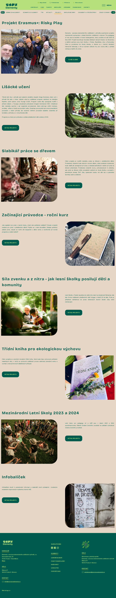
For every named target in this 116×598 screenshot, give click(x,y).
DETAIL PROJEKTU (11, 128)
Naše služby (57, 7)
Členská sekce (77, 7)
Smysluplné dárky (69, 12)
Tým (42, 12)
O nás (42, 7)
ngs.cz (8, 590)
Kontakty (87, 7)
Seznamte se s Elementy (30, 12)
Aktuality (49, 12)
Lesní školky (34, 7)
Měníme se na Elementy (13, 12)
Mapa (3, 561)
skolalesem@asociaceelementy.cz (94, 572)
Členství (49, 7)
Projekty (58, 12)
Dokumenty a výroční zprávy (87, 12)
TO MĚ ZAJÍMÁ (73, 59)
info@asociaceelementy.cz (12, 581)
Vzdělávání (67, 7)
